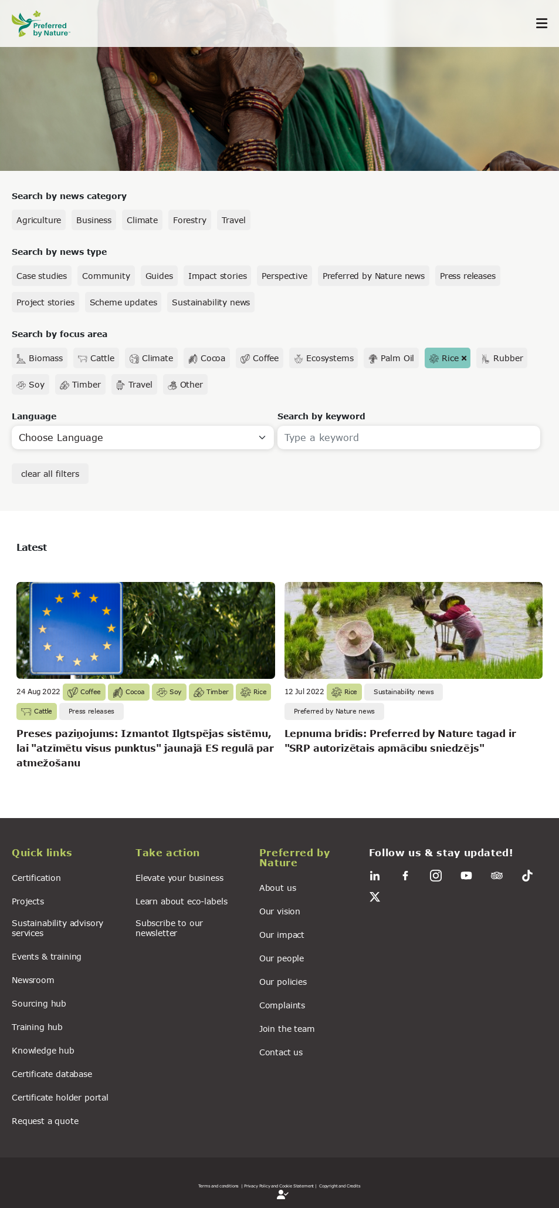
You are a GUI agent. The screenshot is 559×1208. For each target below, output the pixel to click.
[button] (66, 854)
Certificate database (52, 1074)
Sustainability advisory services (57, 928)
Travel (234, 220)
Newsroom (33, 980)
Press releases (468, 276)
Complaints (282, 1005)
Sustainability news (211, 302)
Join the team (287, 1029)
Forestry (189, 220)
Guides (159, 276)
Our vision (279, 911)
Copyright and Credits (340, 1185)
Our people (281, 958)
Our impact (281, 935)
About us (277, 888)
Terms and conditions (218, 1185)
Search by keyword (321, 416)
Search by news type (59, 252)
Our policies (283, 982)
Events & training (47, 956)
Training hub (37, 1027)
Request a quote (45, 1121)
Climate (142, 220)
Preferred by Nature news (374, 276)
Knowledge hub (43, 1050)
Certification (36, 878)
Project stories (45, 302)
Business (93, 220)
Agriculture (38, 220)
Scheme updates (123, 302)
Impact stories (217, 276)
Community (106, 276)
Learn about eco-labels (181, 901)
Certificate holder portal (60, 1097)
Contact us (281, 1052)
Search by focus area (59, 334)
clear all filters (50, 474)
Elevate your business (179, 878)
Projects (28, 901)
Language (34, 416)
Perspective (284, 276)
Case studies (41, 276)
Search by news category (69, 196)
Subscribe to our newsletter (169, 928)
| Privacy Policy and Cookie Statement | (279, 1185)
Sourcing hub (39, 1003)
